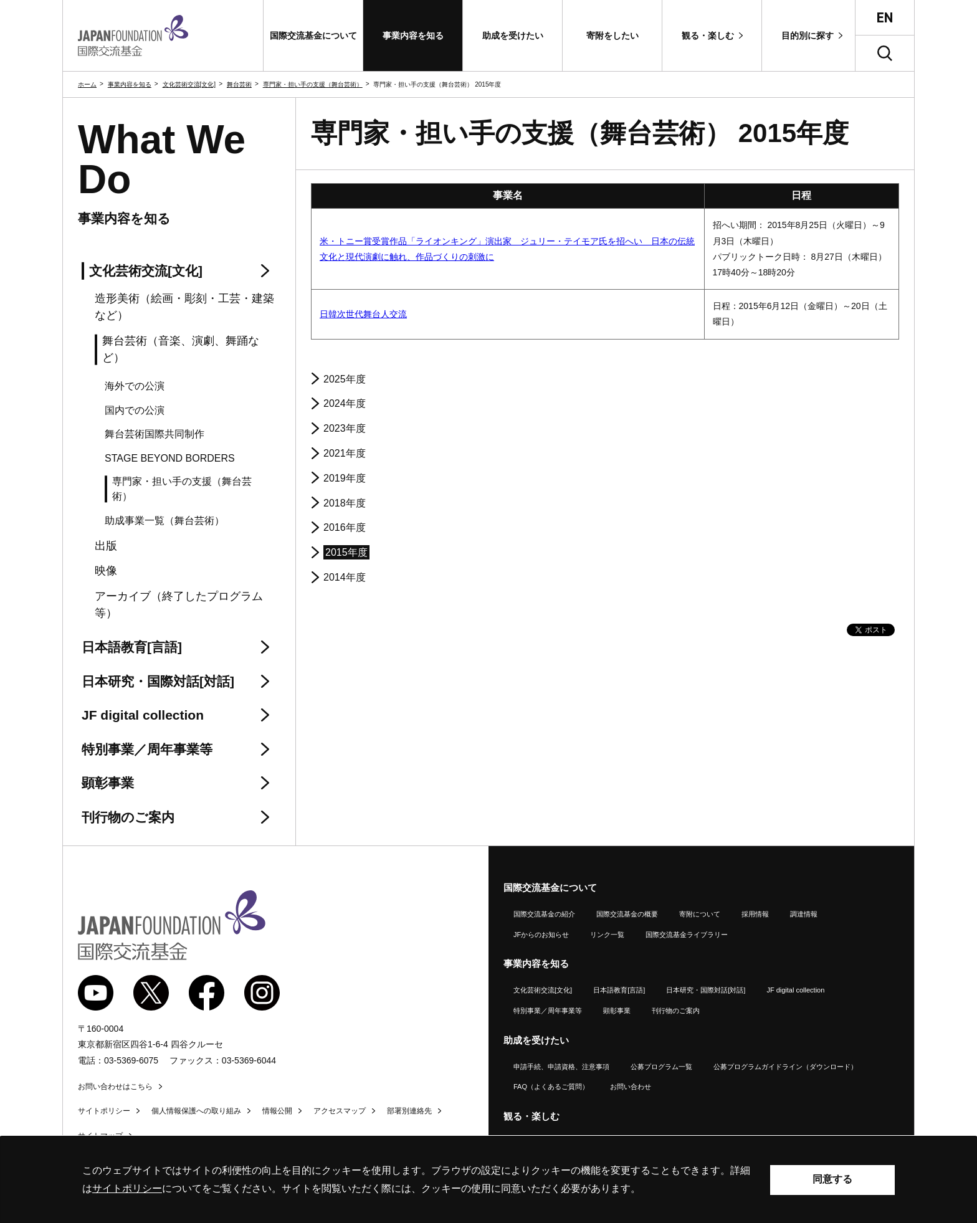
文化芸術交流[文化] (189, 84)
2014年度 (344, 577)
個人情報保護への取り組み (196, 1110)
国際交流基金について (550, 887)
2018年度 (344, 503)
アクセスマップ (339, 1110)
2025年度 (344, 379)
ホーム (87, 84)
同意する (832, 1179)
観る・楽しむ (531, 1116)
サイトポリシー (104, 1110)
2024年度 (344, 403)
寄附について (699, 914)
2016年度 (344, 527)
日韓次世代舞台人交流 (363, 314)
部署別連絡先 (409, 1110)
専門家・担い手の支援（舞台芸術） (313, 84)
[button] (313, 35)
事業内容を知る (129, 84)
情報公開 (277, 1110)
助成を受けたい (536, 1040)
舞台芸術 (239, 84)
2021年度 (344, 453)
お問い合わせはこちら (115, 1086)
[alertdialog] (488, 1179)
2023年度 (344, 428)
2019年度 (344, 478)
